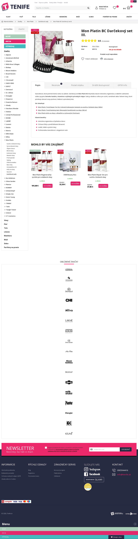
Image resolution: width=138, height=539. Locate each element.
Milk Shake (9, 134)
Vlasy (8, 17)
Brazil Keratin (10, 74)
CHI (7, 77)
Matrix (8, 131)
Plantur (8, 184)
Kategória (8, 29)
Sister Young (10, 197)
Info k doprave (106, 59)
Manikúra (63, 17)
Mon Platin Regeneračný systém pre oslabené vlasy (42, 176)
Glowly (8, 105)
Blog (29, 470)
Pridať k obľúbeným (89, 59)
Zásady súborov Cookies (8, 479)
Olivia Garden (10, 181)
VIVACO (8, 213)
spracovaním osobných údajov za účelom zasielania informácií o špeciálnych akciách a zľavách (63, 450)
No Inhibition (10, 178)
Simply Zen (10, 194)
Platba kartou (58, 473)
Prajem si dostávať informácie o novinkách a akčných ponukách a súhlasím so (65, 449)
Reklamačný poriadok (7, 473)
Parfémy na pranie (110, 17)
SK (132, 1)
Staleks (8, 200)
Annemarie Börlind (12, 58)
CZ (135, 1)
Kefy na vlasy (11, 169)
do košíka (48, 186)
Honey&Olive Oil (11, 167)
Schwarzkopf (10, 191)
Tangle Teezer (11, 210)
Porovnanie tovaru (33, 476)
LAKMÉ (8, 121)
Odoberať (126, 449)
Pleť (21, 17)
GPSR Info (122, 85)
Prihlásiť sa (102, 9)
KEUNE (8, 118)
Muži (78, 17)
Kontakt (66, 2)
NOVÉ (8, 36)
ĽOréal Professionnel (13, 115)
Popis (37, 85)
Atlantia (9, 61)
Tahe (8, 206)
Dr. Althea (9, 93)
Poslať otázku (77, 85)
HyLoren (9, 172)
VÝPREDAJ (10, 46)
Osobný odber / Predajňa (55, 2)
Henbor (8, 112)
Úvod (36, 2)
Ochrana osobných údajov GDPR (11, 476)
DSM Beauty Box (70, 175)
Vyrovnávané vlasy (12, 146)
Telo (34, 17)
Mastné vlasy (11, 155)
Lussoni (8, 124)
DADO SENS (10, 83)
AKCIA (8, 41)
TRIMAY (8, 203)
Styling (9, 160)
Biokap (8, 67)
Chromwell (9, 80)
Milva (8, 137)
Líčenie (47, 17)
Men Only (9, 165)
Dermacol (9, 89)
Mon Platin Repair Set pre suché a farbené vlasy (98, 176)
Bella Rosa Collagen (13, 64)
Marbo (8, 127)
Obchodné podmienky (8, 470)
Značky (129, 17)
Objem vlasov (11, 148)
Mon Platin (95, 46)
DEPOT (8, 86)
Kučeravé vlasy (11, 153)
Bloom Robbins (11, 71)
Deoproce (9, 99)
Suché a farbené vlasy (13, 144)
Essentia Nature (11, 102)
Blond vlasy (10, 151)
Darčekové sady (11, 174)
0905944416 (122, 470)
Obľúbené (57, 476)
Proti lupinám (11, 158)
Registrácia (31, 473)
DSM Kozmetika (11, 162)
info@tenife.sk (124, 474)
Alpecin (8, 55)
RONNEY (9, 188)
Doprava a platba (43, 2)
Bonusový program (59, 470)
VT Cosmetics (10, 216)
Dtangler (9, 96)
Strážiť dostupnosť (100, 85)
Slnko (91, 17)
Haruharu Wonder (12, 108)
